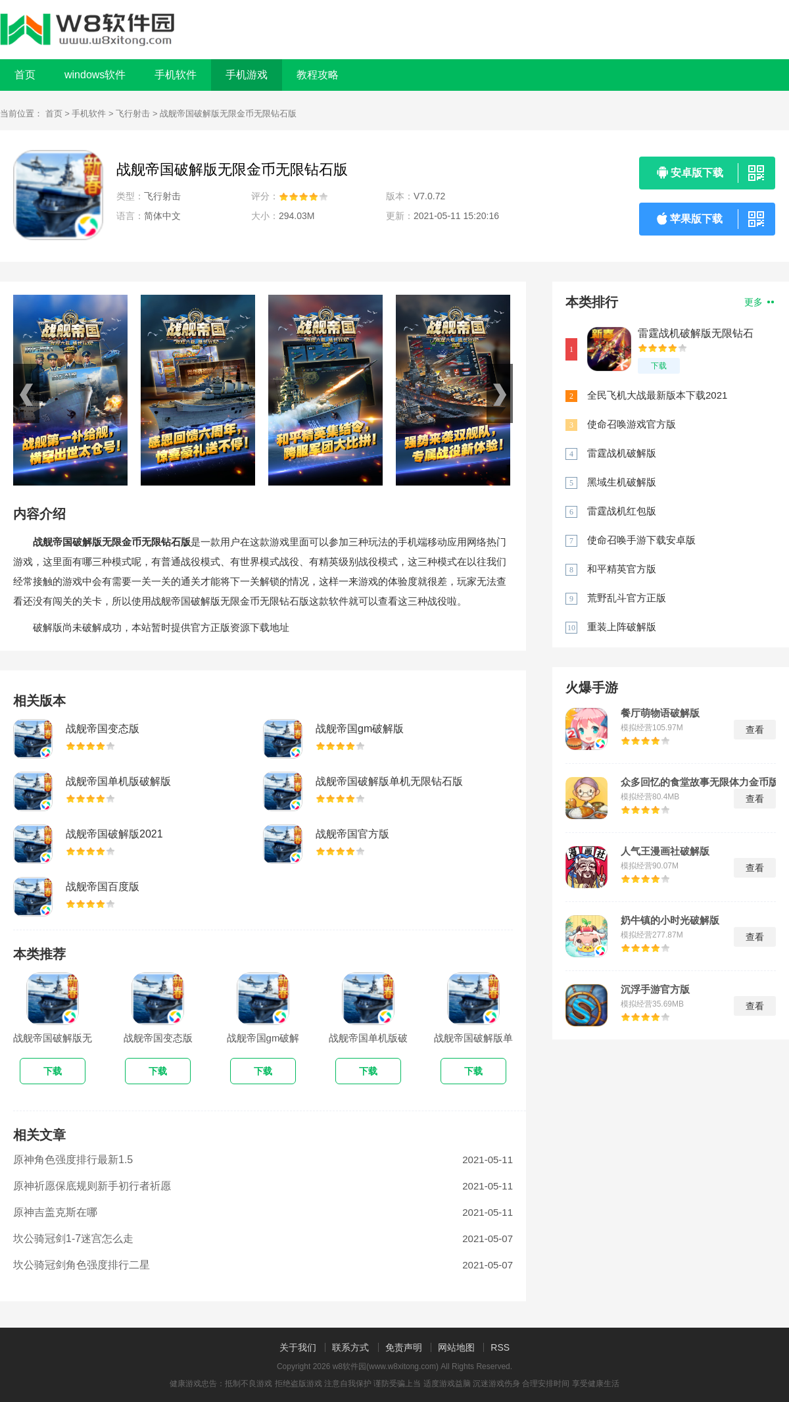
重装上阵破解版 (621, 626)
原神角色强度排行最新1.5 (73, 1159)
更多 (759, 302)
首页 (25, 74)
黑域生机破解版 (621, 482)
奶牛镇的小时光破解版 (670, 920)
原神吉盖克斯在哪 (55, 1212)
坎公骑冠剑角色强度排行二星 (81, 1264)
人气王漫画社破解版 (665, 851)
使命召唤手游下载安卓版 (641, 539)
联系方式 (350, 1347)
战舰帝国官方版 (352, 833)
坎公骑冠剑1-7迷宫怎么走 (73, 1238)
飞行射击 (133, 113)
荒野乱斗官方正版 (626, 597)
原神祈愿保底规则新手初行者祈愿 (92, 1185)
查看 (755, 729)
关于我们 (297, 1347)
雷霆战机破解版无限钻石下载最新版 (695, 334)
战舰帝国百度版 (102, 886)
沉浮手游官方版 (655, 989)
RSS (500, 1347)
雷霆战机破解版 (621, 453)
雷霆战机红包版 (621, 510)
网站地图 (456, 1347)
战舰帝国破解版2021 (114, 833)
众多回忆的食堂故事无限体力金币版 (699, 782)
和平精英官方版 (621, 568)
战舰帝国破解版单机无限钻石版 (389, 781)
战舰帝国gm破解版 (360, 728)
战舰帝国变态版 (102, 728)
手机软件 (89, 113)
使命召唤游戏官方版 (631, 424)
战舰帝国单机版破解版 (118, 781)
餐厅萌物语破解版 (660, 713)
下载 (659, 365)
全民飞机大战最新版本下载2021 (657, 395)
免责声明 (403, 1347)
